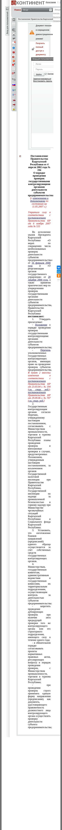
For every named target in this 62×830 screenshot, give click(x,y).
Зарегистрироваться (42, 79)
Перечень (45, 350)
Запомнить (52, 74)
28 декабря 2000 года (39, 278)
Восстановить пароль (42, 81)
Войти (39, 74)
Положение (41, 324)
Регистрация (51, 2)
